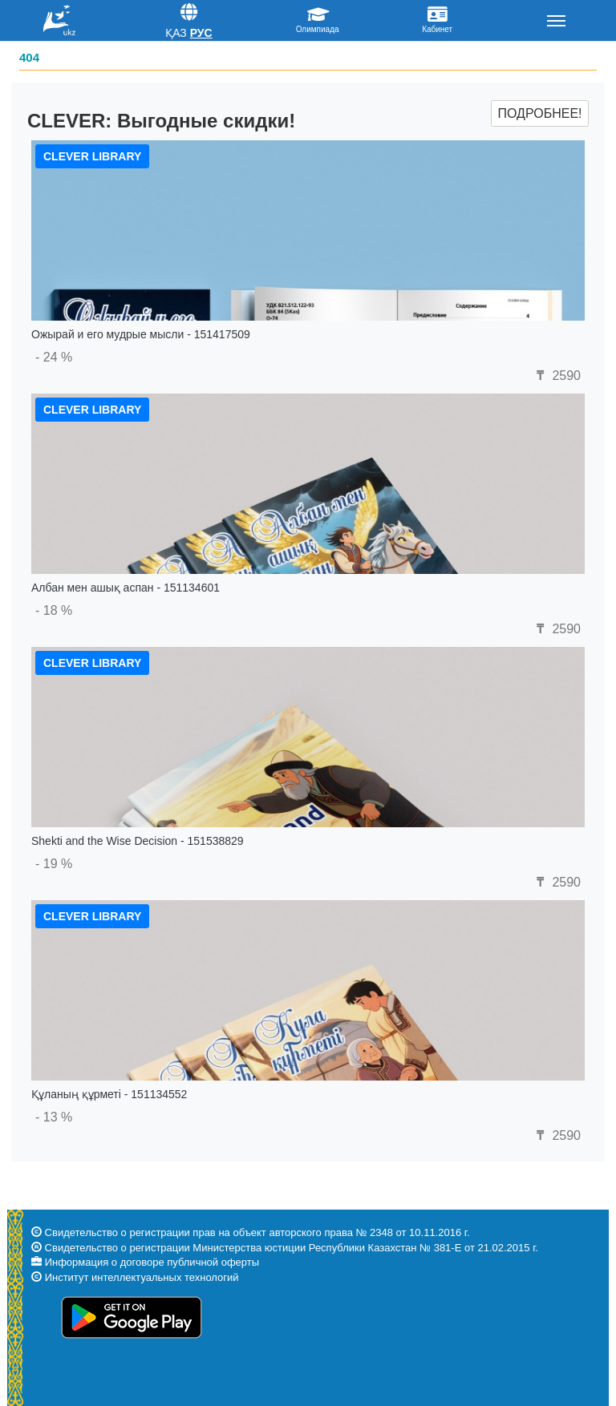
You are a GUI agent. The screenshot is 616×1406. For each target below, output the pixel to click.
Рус (201, 32)
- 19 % (53, 864)
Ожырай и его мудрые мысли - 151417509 (140, 334)
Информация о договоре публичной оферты (152, 1262)
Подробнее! (539, 113)
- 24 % (53, 357)
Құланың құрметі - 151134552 (109, 1094)
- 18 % (53, 610)
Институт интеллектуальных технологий (142, 1277)
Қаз (176, 32)
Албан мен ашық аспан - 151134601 (125, 587)
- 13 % (53, 1117)
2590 (557, 375)
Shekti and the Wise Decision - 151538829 (137, 840)
